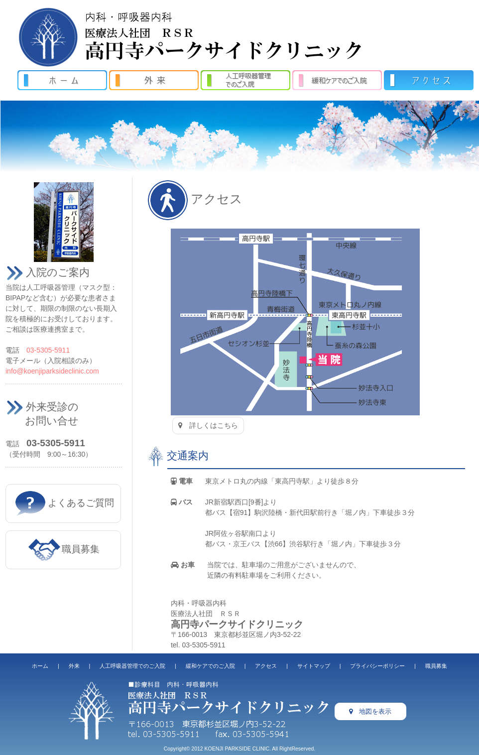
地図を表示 (370, 711)
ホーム (40, 666)
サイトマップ (313, 666)
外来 (74, 666)
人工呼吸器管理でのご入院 (132, 666)
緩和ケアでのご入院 (210, 666)
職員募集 (64, 549)
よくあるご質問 (64, 503)
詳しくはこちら (208, 425)
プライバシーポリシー (377, 666)
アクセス (266, 666)
